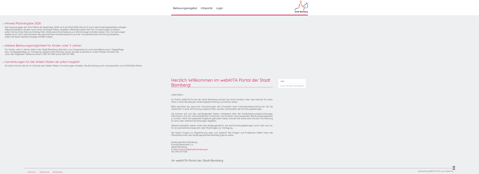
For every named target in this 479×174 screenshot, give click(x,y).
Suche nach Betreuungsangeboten (292, 86)
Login (219, 8)
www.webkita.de (447, 171)
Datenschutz (44, 172)
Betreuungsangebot (185, 8)
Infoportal (206, 8)
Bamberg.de (57, 172)
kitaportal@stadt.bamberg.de (193, 149)
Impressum (31, 172)
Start (282, 81)
